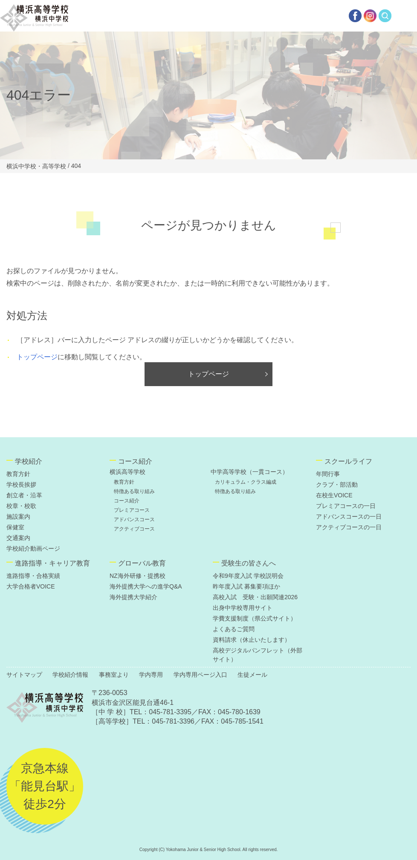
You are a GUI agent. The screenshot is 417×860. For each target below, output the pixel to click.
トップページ (37, 357)
